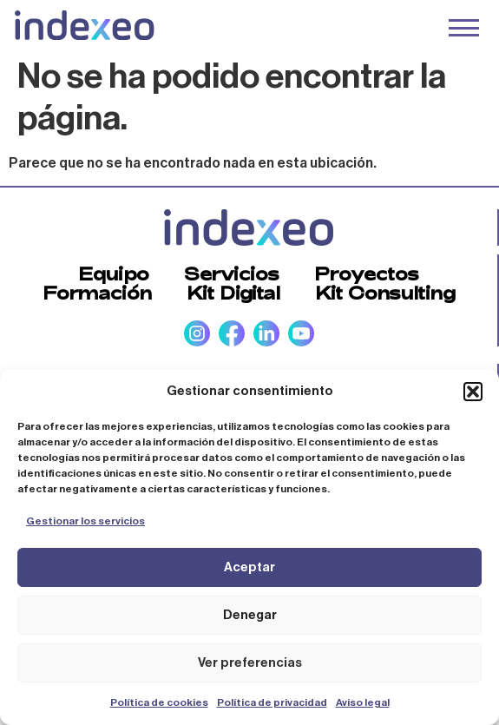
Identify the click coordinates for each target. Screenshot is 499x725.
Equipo (113, 273)
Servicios (231, 273)
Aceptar (249, 567)
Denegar (250, 615)
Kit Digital (233, 292)
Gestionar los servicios (85, 521)
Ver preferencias (250, 662)
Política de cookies (159, 702)
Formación (97, 292)
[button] (473, 391)
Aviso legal (363, 702)
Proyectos (366, 273)
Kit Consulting (385, 292)
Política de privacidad (272, 702)
